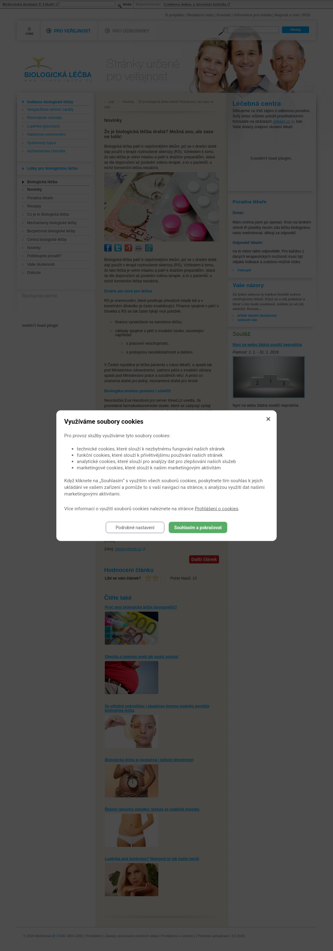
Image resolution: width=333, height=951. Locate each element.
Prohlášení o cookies (217, 508)
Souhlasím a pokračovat (198, 527)
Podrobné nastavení (135, 527)
